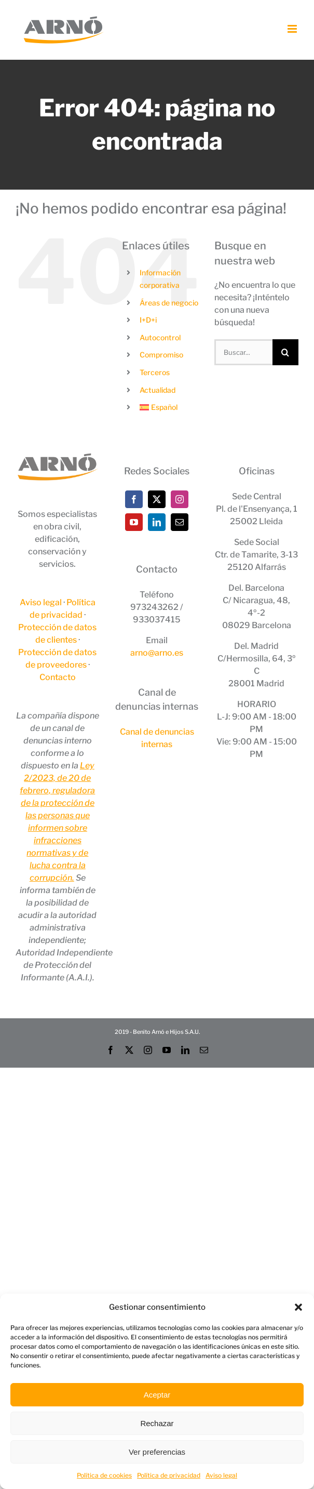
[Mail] (179, 522)
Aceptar (157, 1394)
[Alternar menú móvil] (293, 28)
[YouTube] (134, 522)
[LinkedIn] (157, 522)
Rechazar (156, 1423)
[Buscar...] (243, 352)
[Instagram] (179, 499)
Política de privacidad (168, 1475)
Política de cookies (104, 1475)
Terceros (155, 372)
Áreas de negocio (169, 302)
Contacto (57, 677)
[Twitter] (157, 499)
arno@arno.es (156, 653)
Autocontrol (160, 337)
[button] (298, 1307)
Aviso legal (221, 1475)
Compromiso (161, 354)
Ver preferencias (157, 1451)
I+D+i (148, 319)
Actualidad (157, 389)
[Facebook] (134, 499)
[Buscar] (285, 352)
